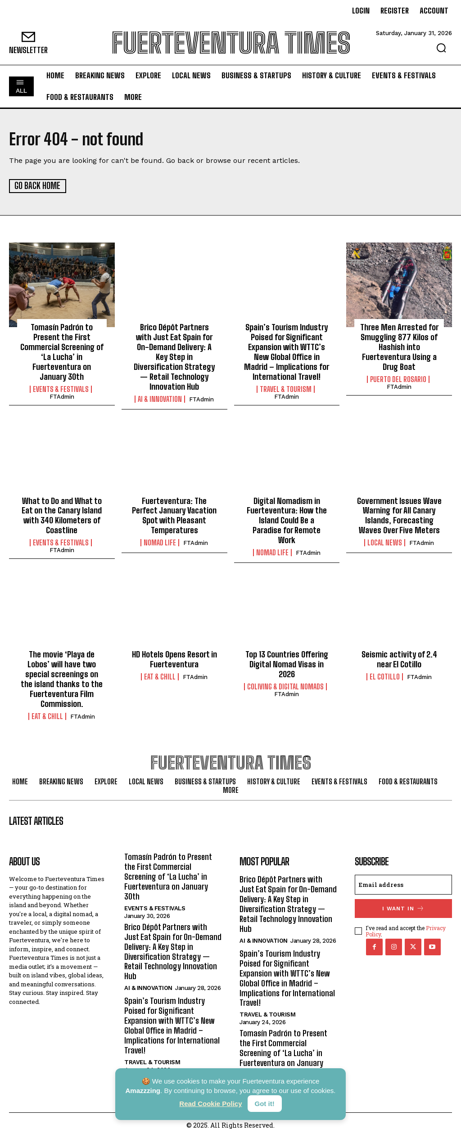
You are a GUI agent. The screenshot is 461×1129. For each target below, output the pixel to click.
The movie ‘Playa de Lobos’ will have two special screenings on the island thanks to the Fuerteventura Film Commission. (61, 672)
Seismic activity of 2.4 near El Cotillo (399, 653)
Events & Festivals (61, 387)
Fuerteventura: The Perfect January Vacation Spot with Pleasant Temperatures (174, 514)
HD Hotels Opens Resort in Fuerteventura (174, 653)
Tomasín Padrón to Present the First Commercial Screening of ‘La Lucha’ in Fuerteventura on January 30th (62, 351)
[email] (403, 878)
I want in (403, 901)
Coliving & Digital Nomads (285, 680)
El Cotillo (385, 670)
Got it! (265, 1103)
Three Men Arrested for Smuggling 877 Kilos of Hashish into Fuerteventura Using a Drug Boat (399, 346)
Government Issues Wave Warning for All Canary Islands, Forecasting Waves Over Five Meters (399, 514)
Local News (384, 540)
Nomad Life (160, 540)
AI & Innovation (160, 397)
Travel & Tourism (286, 387)
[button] (441, 47)
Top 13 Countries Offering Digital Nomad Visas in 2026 (287, 658)
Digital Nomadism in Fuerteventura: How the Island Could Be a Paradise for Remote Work (286, 514)
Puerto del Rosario (398, 378)
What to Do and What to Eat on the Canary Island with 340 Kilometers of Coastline (62, 514)
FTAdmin (62, 395)
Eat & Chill (47, 709)
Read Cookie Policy (210, 1103)
